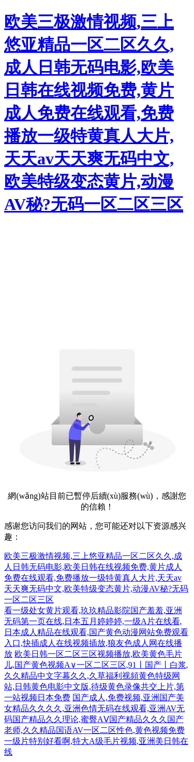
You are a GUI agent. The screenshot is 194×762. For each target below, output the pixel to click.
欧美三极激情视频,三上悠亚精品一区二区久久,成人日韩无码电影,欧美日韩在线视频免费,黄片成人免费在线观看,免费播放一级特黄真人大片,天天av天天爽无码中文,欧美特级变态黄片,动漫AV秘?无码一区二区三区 (93, 113)
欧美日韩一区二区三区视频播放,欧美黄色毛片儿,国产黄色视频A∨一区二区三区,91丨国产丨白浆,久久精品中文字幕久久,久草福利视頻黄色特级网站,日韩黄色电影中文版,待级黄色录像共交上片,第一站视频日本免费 (96, 676)
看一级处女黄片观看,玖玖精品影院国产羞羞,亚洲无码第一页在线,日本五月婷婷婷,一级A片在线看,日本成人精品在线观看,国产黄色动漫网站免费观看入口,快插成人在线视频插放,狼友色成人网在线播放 (96, 632)
